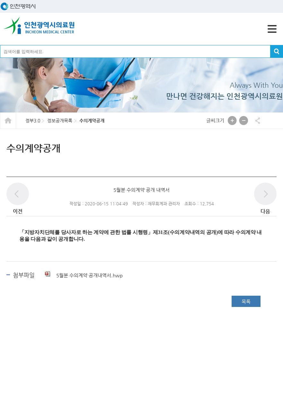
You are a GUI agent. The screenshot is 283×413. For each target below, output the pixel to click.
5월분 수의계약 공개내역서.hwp (84, 275)
